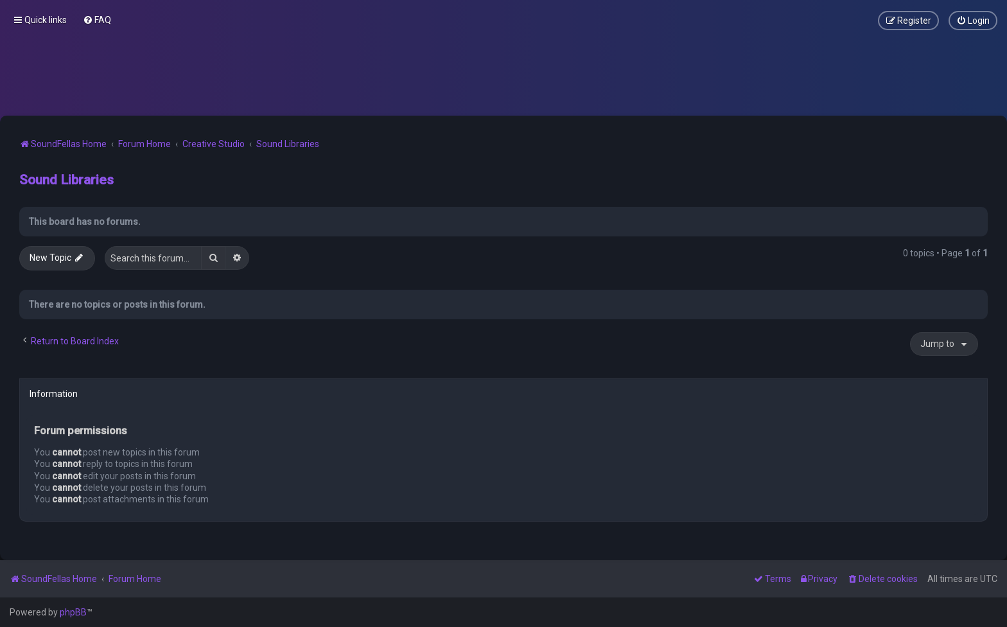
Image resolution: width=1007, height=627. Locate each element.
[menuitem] (97, 20)
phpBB (73, 612)
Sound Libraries (66, 180)
